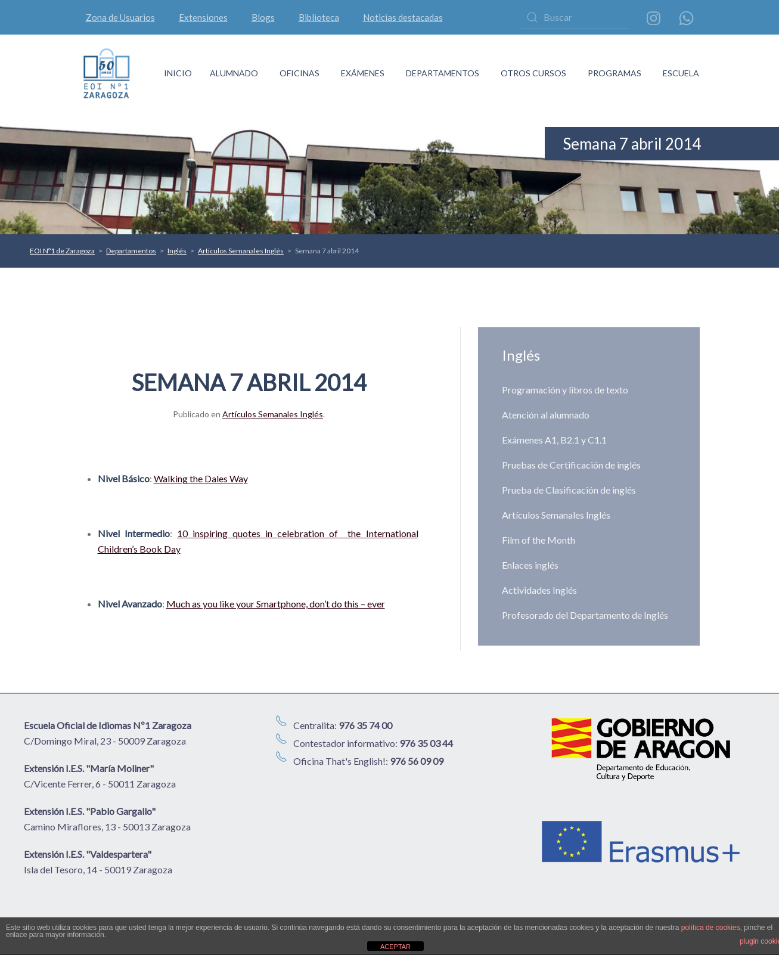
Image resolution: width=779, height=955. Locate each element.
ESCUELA (681, 73)
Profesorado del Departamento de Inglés (585, 615)
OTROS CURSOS (533, 73)
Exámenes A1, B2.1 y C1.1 (554, 439)
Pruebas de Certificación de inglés (571, 464)
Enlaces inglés (530, 564)
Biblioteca (319, 17)
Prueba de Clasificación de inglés (569, 489)
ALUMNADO (234, 73)
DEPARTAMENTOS (442, 73)
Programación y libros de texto (565, 389)
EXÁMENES (362, 73)
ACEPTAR (395, 946)
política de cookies (710, 927)
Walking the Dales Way (201, 478)
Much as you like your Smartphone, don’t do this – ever (275, 603)
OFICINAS (299, 73)
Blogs (263, 17)
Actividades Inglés (539, 590)
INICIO (178, 73)
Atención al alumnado (545, 414)
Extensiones (203, 17)
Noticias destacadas (403, 17)
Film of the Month (538, 539)
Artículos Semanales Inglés (272, 414)
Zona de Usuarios (120, 17)
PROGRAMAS (614, 73)
